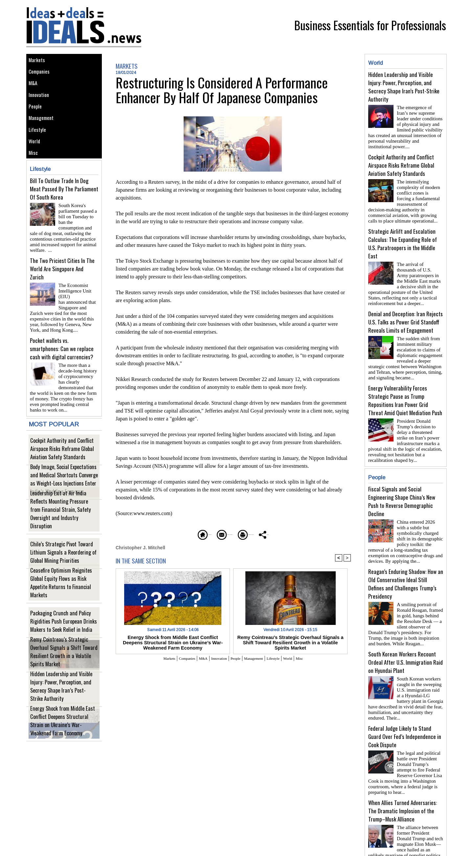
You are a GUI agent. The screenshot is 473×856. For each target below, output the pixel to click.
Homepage (169, 533)
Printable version (264, 533)
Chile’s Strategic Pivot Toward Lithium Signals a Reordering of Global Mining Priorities (63, 563)
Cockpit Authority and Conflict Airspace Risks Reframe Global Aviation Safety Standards (64, 459)
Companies (41, 76)
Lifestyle (39, 150)
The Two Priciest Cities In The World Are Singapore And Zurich (62, 289)
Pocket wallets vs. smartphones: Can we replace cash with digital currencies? (62, 360)
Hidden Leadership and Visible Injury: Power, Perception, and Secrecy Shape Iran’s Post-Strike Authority (62, 701)
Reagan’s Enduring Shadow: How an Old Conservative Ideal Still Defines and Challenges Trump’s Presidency (405, 568)
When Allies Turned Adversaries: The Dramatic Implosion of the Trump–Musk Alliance (402, 787)
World (36, 165)
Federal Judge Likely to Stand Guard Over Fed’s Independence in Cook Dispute (404, 715)
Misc (34, 180)
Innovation (41, 106)
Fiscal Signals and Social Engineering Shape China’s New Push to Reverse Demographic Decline (401, 488)
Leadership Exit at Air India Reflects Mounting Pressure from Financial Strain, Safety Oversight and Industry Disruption (62, 525)
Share (303, 533)
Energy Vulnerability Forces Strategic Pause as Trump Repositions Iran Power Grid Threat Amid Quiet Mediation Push (405, 389)
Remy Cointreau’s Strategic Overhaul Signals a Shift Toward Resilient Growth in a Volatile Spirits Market (61, 666)
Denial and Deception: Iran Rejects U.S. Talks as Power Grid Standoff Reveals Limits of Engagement (405, 314)
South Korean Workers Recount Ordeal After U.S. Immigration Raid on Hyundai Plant (405, 643)
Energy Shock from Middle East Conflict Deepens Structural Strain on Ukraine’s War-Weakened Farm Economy (62, 732)
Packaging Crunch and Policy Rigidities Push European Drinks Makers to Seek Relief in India (63, 632)
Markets (38, 61)
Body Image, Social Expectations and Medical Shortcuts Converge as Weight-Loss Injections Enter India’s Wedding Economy (61, 491)
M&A (34, 91)
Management (43, 135)
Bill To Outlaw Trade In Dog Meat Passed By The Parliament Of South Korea (64, 217)
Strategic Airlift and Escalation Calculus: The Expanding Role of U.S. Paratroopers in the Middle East (402, 238)
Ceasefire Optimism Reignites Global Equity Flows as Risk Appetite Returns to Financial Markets (62, 597)
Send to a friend (213, 533)
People (37, 120)
